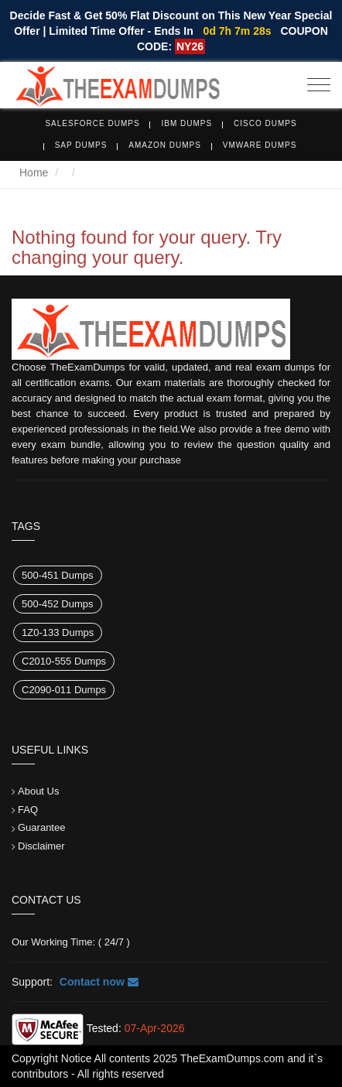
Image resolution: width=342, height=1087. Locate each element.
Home (33, 172)
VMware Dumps (260, 145)
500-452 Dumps (58, 604)
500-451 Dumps (58, 575)
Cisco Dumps (265, 123)
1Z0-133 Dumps (58, 632)
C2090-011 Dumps (64, 690)
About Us (38, 791)
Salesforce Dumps (92, 123)
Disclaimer (41, 846)
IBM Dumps (186, 123)
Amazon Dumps (164, 145)
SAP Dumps (81, 145)
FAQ (28, 809)
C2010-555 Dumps (64, 661)
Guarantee (41, 827)
